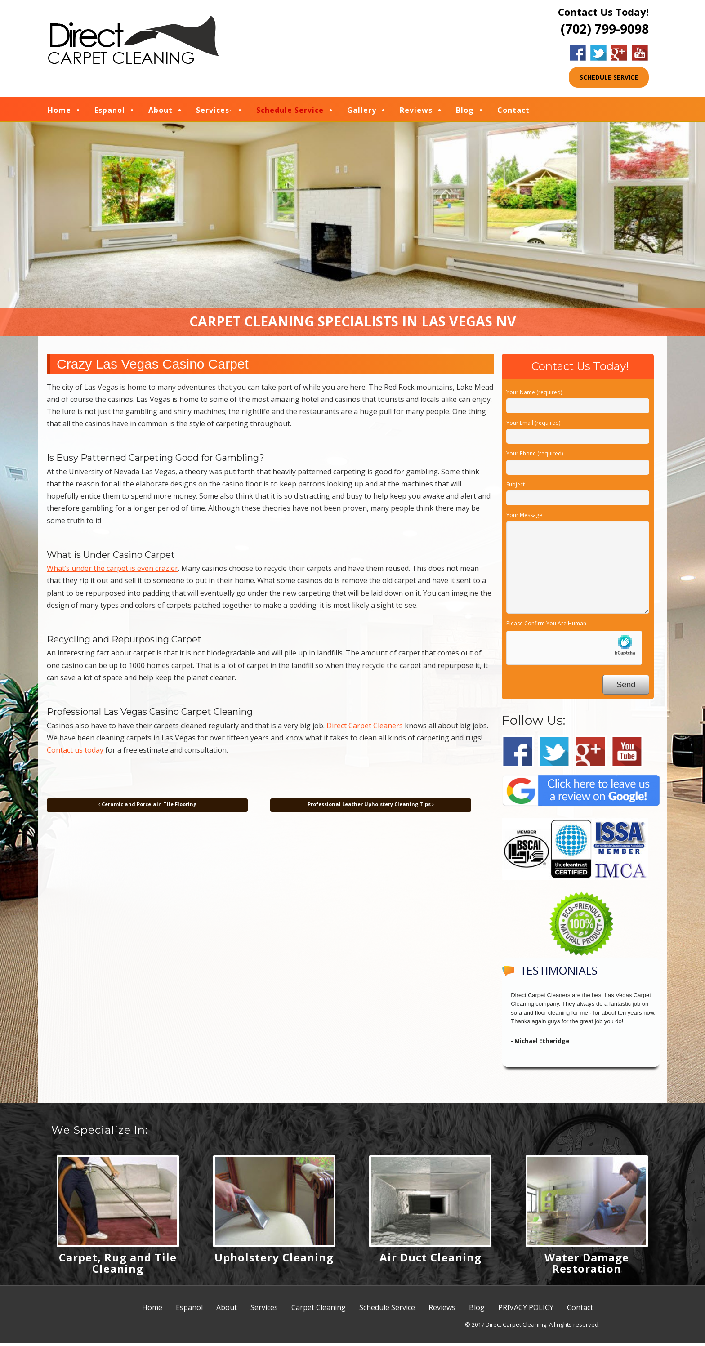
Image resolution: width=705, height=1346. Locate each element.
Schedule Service (290, 111)
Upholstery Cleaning (274, 1260)
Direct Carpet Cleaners (364, 729)
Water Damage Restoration (586, 1266)
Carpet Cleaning (318, 1310)
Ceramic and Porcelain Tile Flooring (147, 807)
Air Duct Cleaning (430, 1260)
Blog (465, 111)
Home (59, 111)
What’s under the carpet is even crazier (112, 571)
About (160, 111)
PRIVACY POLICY (525, 1310)
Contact (513, 111)
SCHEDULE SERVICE (609, 77)
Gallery (361, 111)
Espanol (109, 111)
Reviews (416, 111)
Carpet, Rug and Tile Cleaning (118, 1266)
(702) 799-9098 (605, 28)
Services (212, 111)
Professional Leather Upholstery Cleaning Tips (371, 807)
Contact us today (75, 753)
